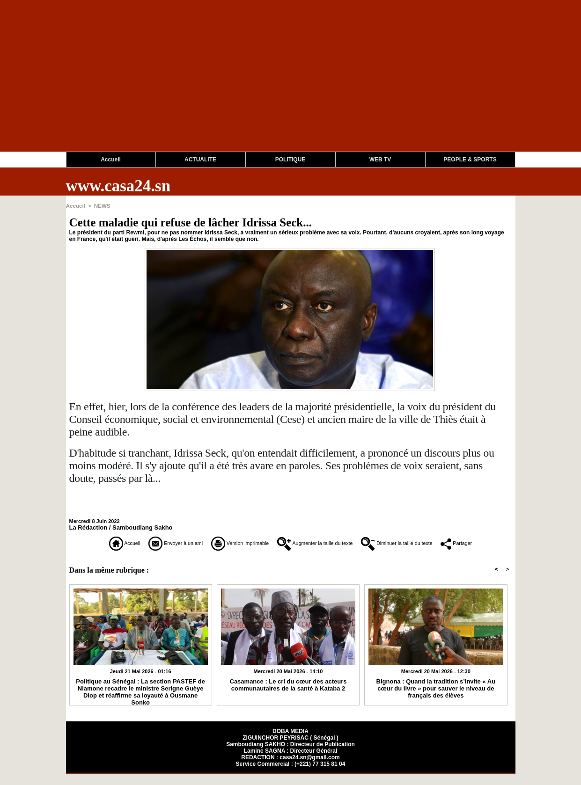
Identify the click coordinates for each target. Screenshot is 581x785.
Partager (290, 556)
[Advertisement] (281, 86)
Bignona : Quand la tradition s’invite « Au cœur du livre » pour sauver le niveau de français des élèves (436, 699)
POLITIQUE (290, 159)
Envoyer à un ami (155, 542)
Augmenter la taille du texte (342, 542)
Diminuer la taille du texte (454, 542)
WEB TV (380, 159)
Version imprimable (241, 542)
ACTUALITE (200, 159)
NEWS (100, 205)
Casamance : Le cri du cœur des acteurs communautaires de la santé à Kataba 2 (288, 695)
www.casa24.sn (118, 186)
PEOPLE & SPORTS (469, 159)
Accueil (111, 159)
